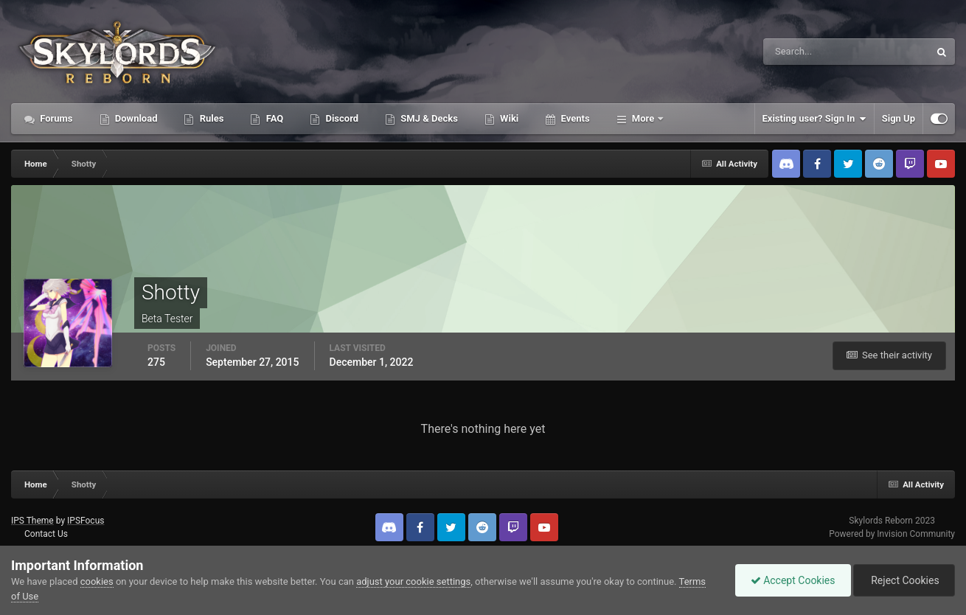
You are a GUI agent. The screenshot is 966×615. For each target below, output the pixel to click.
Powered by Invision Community (892, 534)
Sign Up (898, 118)
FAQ (273, 118)
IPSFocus (85, 520)
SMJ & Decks (428, 118)
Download (135, 118)
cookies (97, 581)
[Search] (801, 51)
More (643, 118)
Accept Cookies (793, 580)
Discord (340, 118)
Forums (55, 118)
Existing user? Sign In (814, 118)
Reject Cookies (904, 580)
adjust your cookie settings (413, 581)
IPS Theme (32, 520)
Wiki (508, 118)
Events (573, 118)
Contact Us (46, 534)
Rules (210, 118)
